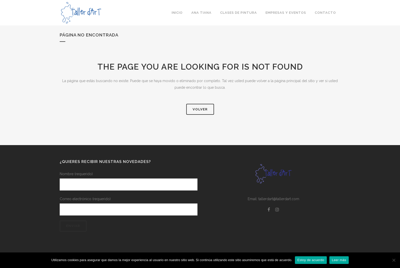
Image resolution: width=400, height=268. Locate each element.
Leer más (339, 260)
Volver (200, 109)
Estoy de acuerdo (310, 260)
